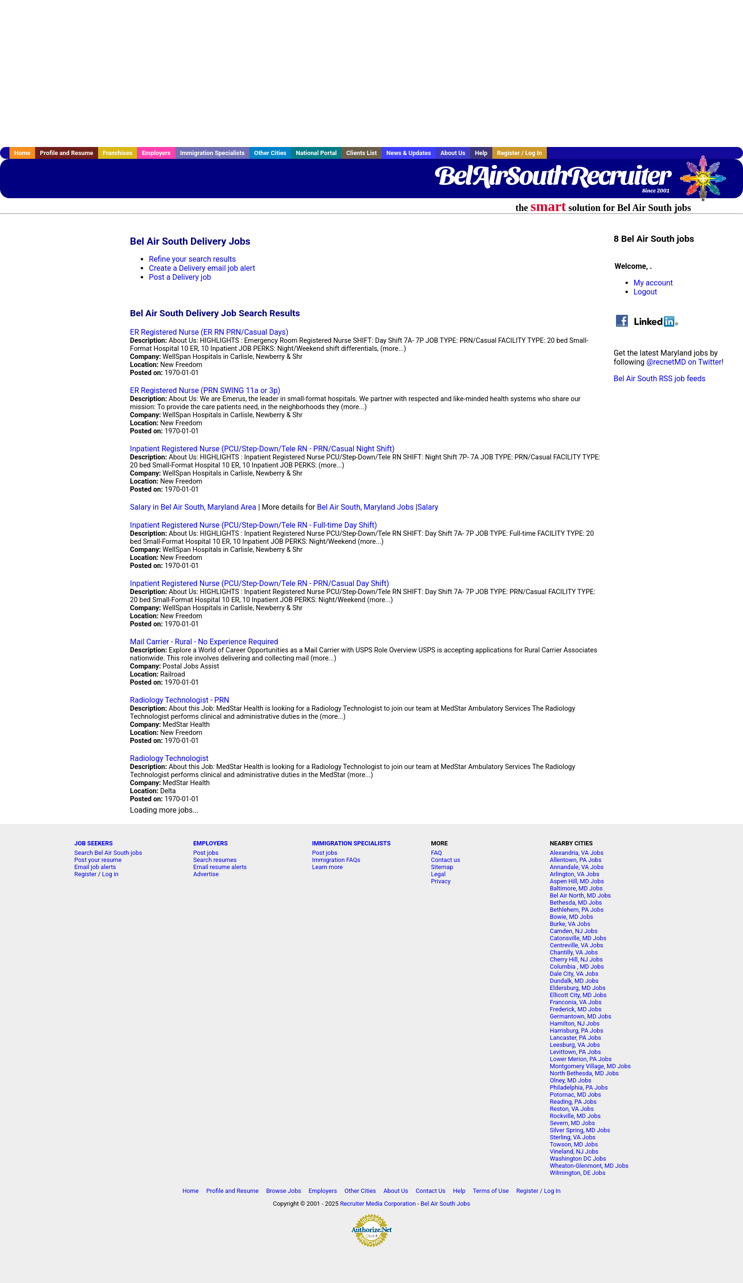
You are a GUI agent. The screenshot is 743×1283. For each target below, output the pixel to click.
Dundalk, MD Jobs (574, 980)
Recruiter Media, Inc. (707, 183)
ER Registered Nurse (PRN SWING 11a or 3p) (205, 390)
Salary (427, 507)
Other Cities (270, 152)
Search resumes (215, 859)
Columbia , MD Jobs (577, 966)
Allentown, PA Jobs (575, 859)
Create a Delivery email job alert (202, 268)
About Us (452, 152)
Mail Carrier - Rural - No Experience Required (204, 641)
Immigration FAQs (336, 859)
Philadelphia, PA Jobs (578, 1087)
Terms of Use (491, 1190)
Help (481, 152)
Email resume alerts (220, 867)
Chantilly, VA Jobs (574, 952)
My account (653, 282)
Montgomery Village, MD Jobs (590, 1066)
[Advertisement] (371, 73)
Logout (645, 291)
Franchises (118, 152)
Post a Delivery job (180, 277)
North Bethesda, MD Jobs (584, 1073)
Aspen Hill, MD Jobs (577, 881)
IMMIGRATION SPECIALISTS (351, 843)
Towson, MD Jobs (574, 1144)
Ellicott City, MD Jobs (578, 995)
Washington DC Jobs (578, 1158)
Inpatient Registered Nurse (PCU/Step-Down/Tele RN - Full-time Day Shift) (253, 525)
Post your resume (98, 859)
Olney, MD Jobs (570, 1080)
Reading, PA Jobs (573, 1101)
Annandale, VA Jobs (577, 867)
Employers (156, 152)
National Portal (316, 152)
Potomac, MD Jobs (575, 1094)
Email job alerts (95, 867)
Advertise (206, 874)
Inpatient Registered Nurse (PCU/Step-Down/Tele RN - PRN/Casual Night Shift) (262, 448)
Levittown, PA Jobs (575, 1051)
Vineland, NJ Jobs (574, 1151)
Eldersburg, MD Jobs (578, 987)
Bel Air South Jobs (445, 1203)
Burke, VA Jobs (570, 923)
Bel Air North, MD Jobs (580, 895)
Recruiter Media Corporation (378, 1203)
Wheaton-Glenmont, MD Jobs (589, 1165)
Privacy (440, 881)
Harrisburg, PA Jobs (576, 1030)
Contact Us (430, 1190)
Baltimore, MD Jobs (576, 888)
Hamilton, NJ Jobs (574, 1023)
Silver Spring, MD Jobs (580, 1130)
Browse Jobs (283, 1190)
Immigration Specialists (212, 152)
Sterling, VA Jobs (572, 1137)
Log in (110, 874)
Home (22, 152)
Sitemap (442, 867)
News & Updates (408, 152)
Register (85, 874)
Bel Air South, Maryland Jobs (365, 507)
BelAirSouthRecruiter (552, 175)
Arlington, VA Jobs (574, 874)
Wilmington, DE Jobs (577, 1172)
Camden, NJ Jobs (574, 931)
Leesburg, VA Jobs (575, 1044)
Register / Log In (519, 152)
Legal (438, 874)
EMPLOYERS (210, 843)
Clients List (361, 152)
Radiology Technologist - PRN (179, 700)
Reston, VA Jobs (572, 1108)
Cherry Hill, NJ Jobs (576, 959)
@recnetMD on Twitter (684, 362)
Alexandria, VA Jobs (576, 852)
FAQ (436, 852)
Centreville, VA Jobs (576, 945)
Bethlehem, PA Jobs (577, 909)
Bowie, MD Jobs (571, 916)
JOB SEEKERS (93, 843)
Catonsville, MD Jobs (578, 938)
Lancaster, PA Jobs (575, 1037)
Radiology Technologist (169, 758)
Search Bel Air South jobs (108, 852)
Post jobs (205, 852)
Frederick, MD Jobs (575, 1009)
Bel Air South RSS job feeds (660, 378)
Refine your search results (192, 259)
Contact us (445, 859)
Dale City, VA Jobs (574, 973)
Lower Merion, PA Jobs (580, 1059)
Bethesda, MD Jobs (576, 902)
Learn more (327, 867)
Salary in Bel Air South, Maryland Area (193, 507)
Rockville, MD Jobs (575, 1115)
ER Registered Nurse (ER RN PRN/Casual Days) (209, 332)
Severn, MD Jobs (572, 1123)
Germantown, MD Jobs (580, 1016)
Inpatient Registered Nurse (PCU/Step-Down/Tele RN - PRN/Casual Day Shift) (259, 583)
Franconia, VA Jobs (575, 1002)
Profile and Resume (66, 152)
